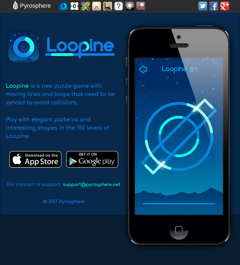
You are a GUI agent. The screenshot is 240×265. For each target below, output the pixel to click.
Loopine (17, 86)
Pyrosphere (31, 5)
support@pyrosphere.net (91, 184)
